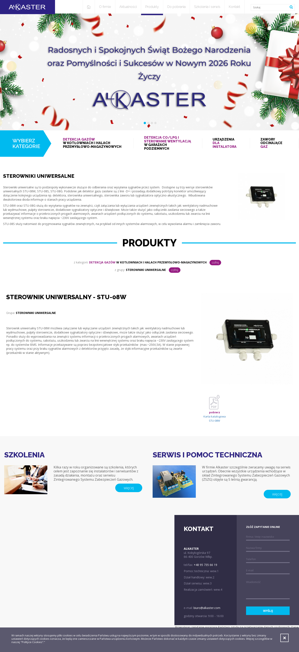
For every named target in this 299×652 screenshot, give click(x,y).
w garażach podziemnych (168, 143)
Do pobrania (176, 7)
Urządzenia (226, 143)
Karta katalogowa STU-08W (214, 411)
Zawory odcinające (274, 143)
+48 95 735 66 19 (205, 565)
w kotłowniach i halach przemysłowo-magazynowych (93, 143)
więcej (129, 487)
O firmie (105, 7)
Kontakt (234, 7)
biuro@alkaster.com (207, 608)
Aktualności (128, 7)
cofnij (215, 262)
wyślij (268, 611)
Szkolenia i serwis (207, 7)
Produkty (152, 7)
